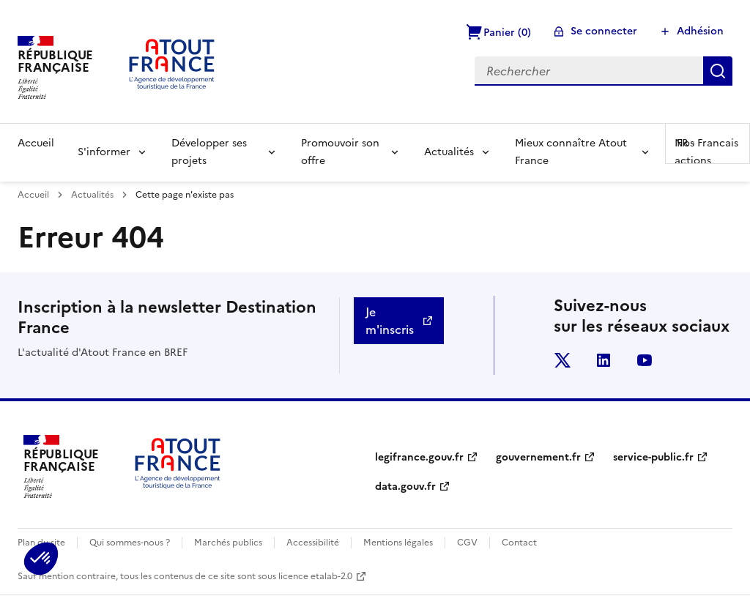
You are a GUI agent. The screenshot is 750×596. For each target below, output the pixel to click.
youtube (644, 360)
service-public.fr (653, 457)
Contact (519, 542)
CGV (467, 542)
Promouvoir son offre (340, 151)
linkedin (603, 360)
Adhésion (700, 31)
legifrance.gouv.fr (419, 457)
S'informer (104, 152)
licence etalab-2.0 (315, 576)
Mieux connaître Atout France (571, 151)
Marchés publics (228, 542)
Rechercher (717, 71)
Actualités (449, 152)
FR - (707, 143)
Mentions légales (398, 542)
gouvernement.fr (538, 457)
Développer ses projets (209, 151)
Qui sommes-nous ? (129, 542)
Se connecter (604, 31)
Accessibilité (312, 542)
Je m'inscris (389, 320)
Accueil (36, 143)
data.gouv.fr (405, 486)
